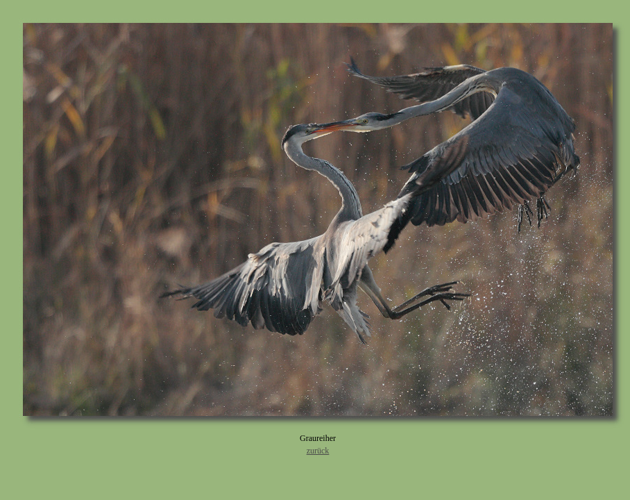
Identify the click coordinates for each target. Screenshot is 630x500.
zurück (318, 451)
